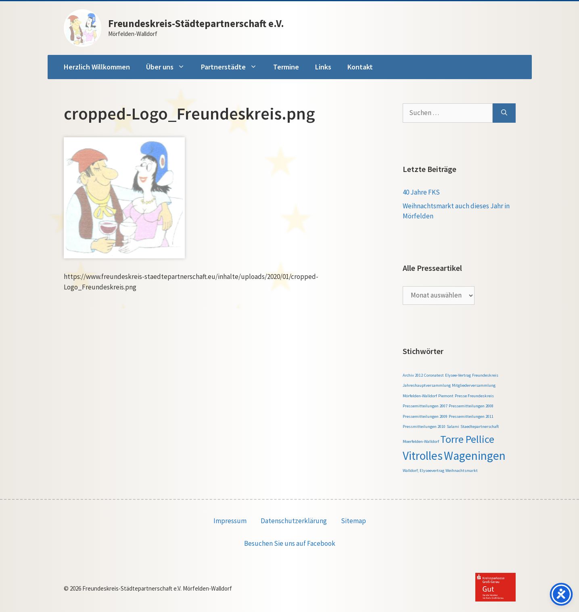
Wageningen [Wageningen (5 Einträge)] (475, 455)
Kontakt (360, 66)
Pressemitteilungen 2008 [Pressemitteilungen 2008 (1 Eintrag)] (471, 406)
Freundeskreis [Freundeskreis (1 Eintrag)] (485, 375)
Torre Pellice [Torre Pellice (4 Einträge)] (467, 439)
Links (323, 66)
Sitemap (353, 520)
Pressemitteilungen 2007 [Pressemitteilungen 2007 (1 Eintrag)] (425, 406)
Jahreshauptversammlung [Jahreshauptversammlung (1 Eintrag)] (427, 385)
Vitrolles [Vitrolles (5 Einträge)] (423, 455)
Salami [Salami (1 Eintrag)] (453, 426)
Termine (286, 66)
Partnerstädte (233, 67)
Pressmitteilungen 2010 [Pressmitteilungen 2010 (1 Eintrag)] (424, 426)
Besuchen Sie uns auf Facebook (289, 543)
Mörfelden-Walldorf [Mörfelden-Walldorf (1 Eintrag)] (420, 395)
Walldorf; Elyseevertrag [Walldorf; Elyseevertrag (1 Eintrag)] (423, 470)
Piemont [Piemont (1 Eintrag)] (446, 395)
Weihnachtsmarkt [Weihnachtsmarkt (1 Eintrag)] (461, 470)
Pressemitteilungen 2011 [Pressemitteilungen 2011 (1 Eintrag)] (471, 416)
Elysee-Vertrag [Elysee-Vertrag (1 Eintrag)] (458, 375)
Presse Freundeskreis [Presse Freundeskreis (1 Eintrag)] (474, 395)
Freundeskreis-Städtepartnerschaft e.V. (196, 23)
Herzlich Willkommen (97, 66)
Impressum (230, 520)
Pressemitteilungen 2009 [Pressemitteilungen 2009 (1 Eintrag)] (425, 416)
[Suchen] (504, 113)
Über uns (169, 67)
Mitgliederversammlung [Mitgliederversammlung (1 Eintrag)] (473, 385)
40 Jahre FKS (421, 192)
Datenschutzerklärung (294, 520)
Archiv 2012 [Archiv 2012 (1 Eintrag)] (413, 375)
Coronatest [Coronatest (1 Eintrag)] (434, 375)
